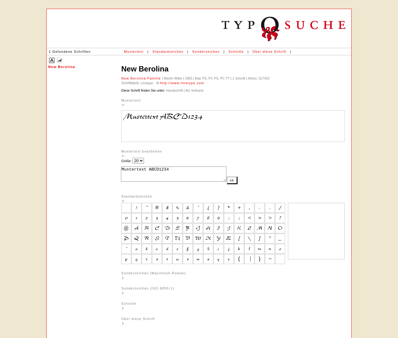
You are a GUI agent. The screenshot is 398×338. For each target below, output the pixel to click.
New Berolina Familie (141, 78)
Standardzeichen (167, 51)
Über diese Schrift (269, 51)
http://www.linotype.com (182, 83)
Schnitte (236, 51)
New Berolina (61, 67)
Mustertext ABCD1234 (179, 175)
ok (244, 183)
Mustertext (134, 51)
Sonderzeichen (206, 51)
